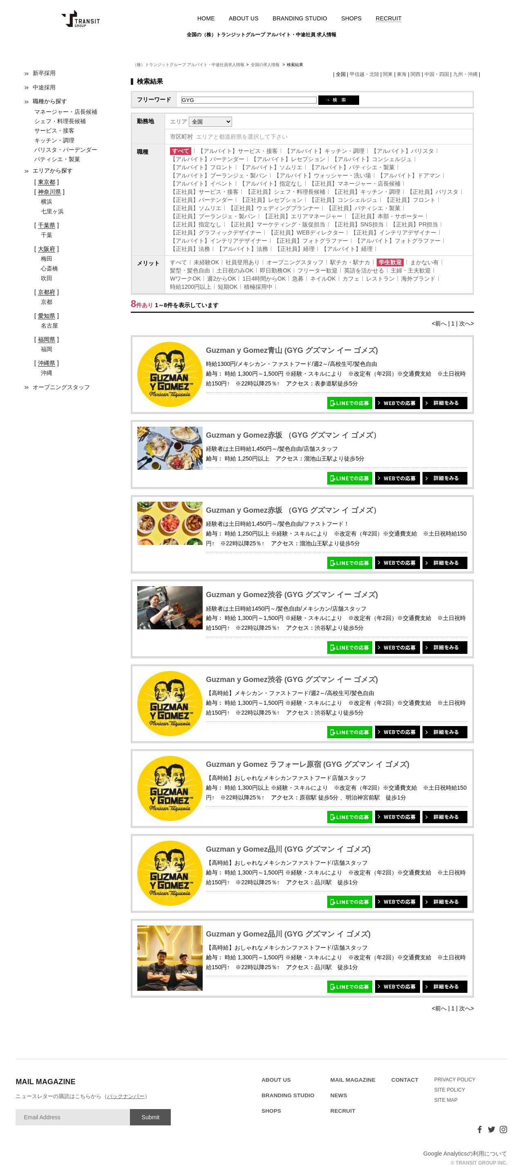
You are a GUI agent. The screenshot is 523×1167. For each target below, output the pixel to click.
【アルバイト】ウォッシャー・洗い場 (322, 175)
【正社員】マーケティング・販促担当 (276, 224)
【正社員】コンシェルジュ (343, 200)
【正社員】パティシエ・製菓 (363, 208)
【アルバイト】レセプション (288, 159)
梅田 (46, 258)
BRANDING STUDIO (300, 18)
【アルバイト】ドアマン (409, 175)
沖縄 (46, 373)
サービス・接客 (54, 130)
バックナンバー (126, 1096)
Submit (151, 1117)
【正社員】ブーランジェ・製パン (213, 216)
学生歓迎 (390, 262)
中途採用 (44, 87)
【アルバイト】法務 (242, 249)
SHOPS (351, 18)
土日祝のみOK (235, 270)
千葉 (46, 235)
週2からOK (221, 278)
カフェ (351, 278)
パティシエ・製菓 (57, 159)
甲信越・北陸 (364, 74)
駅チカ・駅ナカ (350, 262)
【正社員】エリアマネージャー (302, 216)
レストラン (380, 278)
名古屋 (49, 325)
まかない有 (424, 262)
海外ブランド (418, 278)
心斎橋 (49, 268)
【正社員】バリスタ (432, 191)
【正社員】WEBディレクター (306, 232)
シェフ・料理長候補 (60, 121)
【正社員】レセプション (270, 200)
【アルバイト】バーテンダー (207, 159)
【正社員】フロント (410, 200)
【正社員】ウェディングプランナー (274, 208)
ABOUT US (244, 18)
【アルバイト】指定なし (270, 183)
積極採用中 (258, 286)
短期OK (227, 286)
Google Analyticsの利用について (465, 1153)
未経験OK (206, 262)
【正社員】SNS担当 (358, 224)
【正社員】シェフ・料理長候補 (285, 191)
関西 (415, 74)
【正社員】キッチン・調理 (366, 191)
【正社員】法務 (190, 249)
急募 (298, 278)
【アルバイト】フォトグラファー (397, 240)
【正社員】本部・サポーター (386, 216)
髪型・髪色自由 (190, 270)
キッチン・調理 (54, 140)
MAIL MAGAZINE (353, 1080)
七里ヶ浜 (52, 211)
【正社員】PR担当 (414, 224)
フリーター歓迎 (317, 270)
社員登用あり (243, 262)
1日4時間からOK (264, 278)
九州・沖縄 (465, 74)
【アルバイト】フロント (201, 167)
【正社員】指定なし (195, 224)
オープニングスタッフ (61, 387)
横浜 (46, 201)
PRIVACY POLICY (455, 1080)
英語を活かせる (364, 270)
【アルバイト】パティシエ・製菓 (352, 167)
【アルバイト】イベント (201, 183)
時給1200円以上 (190, 286)
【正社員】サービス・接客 (204, 191)
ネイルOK (322, 278)
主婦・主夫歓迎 (411, 270)
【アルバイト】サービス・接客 (238, 151)
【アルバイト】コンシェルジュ (372, 159)
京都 (46, 302)
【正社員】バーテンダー (201, 200)
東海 (402, 74)
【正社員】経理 (295, 249)
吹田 (46, 278)
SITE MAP (446, 1100)
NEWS (339, 1095)
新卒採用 (44, 73)
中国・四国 (437, 74)
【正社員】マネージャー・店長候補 (354, 183)
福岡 (46, 349)
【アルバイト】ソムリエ (270, 167)
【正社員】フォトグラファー (311, 240)
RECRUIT (388, 18)
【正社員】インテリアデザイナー (393, 232)
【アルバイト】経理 (347, 249)
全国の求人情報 (266, 64)
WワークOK (185, 278)
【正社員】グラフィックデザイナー (216, 232)
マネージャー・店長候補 (65, 112)
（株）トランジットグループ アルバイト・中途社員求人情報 (188, 64)
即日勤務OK (275, 270)
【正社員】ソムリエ (195, 208)
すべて (180, 151)
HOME (206, 18)
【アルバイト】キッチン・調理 (324, 151)
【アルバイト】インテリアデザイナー (218, 240)
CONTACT (404, 1080)
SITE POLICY (449, 1090)
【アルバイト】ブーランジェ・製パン (218, 175)
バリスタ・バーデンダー (65, 149)
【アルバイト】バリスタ (402, 151)
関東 (388, 74)
